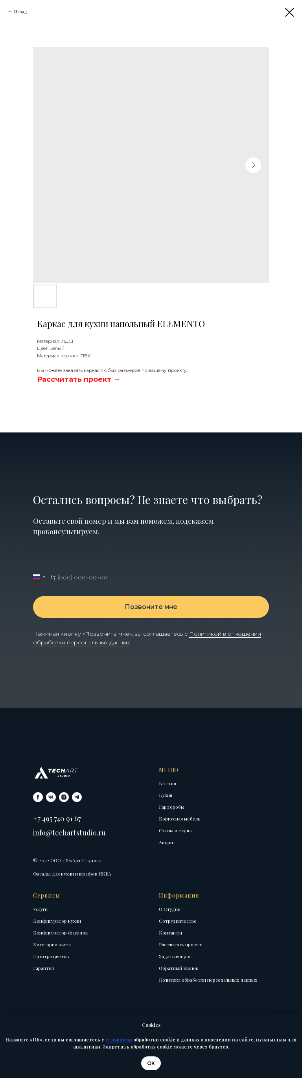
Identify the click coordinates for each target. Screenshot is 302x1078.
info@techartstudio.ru (69, 832)
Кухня (165, 795)
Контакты (170, 932)
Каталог (168, 783)
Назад (20, 11)
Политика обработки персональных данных (208, 980)
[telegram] (77, 797)
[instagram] (64, 797)
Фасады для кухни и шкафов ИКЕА (72, 873)
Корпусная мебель (179, 818)
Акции (166, 842)
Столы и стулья (176, 830)
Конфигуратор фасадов (60, 932)
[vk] (51, 797)
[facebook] (38, 797)
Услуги (40, 909)
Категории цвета (52, 944)
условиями (118, 1039)
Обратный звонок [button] (179, 968)
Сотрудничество (178, 921)
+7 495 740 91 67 (57, 818)
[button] (78, 379)
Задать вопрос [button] (175, 956)
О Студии (169, 909)
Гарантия (43, 968)
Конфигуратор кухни (57, 921)
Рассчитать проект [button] (180, 944)
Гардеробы (171, 807)
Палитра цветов (51, 956)
